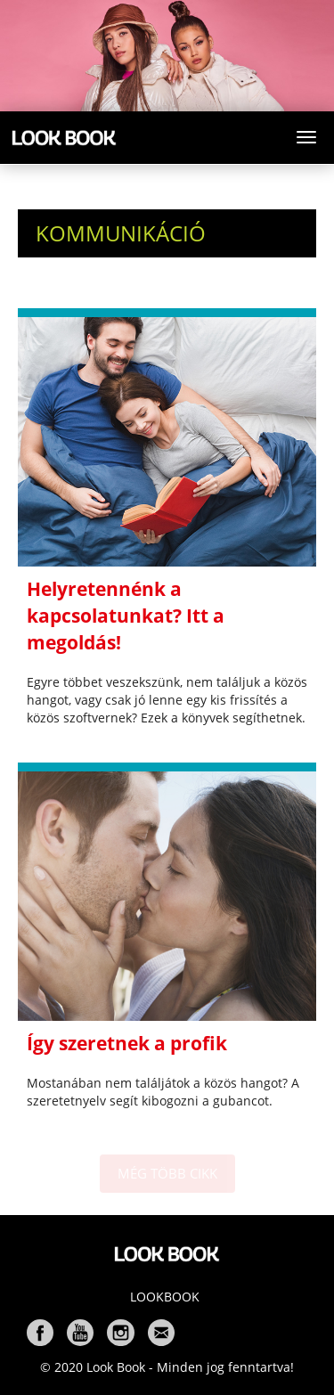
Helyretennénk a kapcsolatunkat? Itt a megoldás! (125, 615)
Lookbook (165, 1296)
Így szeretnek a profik (127, 1043)
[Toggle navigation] (306, 137)
